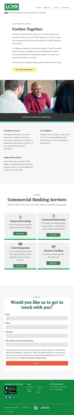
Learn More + (20, 233)
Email (8, 314)
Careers (39, 389)
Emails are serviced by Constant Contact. (33, 358)
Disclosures (40, 387)
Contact (39, 392)
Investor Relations (29, 390)
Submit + (37, 363)
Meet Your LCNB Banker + (25, 70)
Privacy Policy (30, 387)
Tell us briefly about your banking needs (19, 341)
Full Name (9, 332)
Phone (8, 323)
